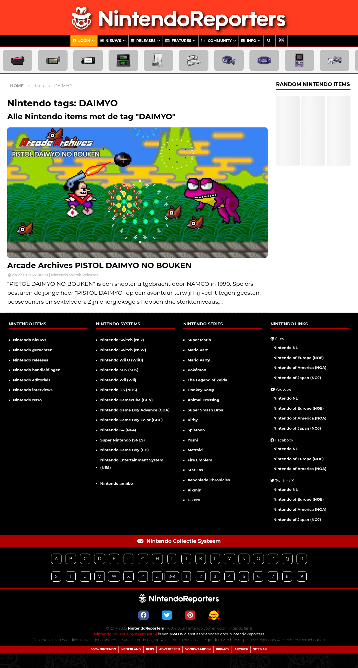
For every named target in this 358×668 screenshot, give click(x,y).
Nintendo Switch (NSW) (123, 350)
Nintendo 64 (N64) (118, 430)
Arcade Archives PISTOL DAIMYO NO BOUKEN (99, 265)
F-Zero (194, 500)
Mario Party (199, 360)
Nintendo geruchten (33, 350)
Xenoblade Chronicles (209, 480)
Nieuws (110, 40)
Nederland (131, 649)
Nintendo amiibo (116, 483)
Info (248, 40)
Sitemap (260, 649)
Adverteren (169, 649)
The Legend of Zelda (207, 380)
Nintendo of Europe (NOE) (298, 358)
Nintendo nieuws (29, 340)
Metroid (195, 450)
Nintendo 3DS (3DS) (119, 370)
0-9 (171, 576)
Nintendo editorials (31, 380)
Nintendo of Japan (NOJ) (297, 378)
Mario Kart (198, 350)
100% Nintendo (103, 649)
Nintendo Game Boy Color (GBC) (131, 420)
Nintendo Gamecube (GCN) (126, 400)
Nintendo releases (30, 360)
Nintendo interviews (33, 390)
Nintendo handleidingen (37, 370)
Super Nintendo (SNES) (122, 440)
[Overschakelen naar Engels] (281, 41)
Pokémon (197, 370)
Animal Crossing (203, 400)
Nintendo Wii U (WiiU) (121, 360)
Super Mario (199, 340)
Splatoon (196, 430)
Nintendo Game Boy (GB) (124, 450)
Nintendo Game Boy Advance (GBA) (134, 410)
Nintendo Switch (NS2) (122, 340)
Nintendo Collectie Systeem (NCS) (125, 634)
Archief (241, 649)
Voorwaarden (198, 649)
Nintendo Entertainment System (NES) (131, 464)
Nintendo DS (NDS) (118, 390)
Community (216, 40)
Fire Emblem (200, 460)
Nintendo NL (285, 348)
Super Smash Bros (205, 410)
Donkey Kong (201, 390)
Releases (143, 40)
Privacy (222, 649)
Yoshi (193, 440)
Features (178, 40)
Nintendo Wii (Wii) (118, 380)
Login (81, 40)
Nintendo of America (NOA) (300, 367)
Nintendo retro (27, 400)
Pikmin (195, 490)
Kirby (193, 420)
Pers (150, 649)
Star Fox (196, 470)
